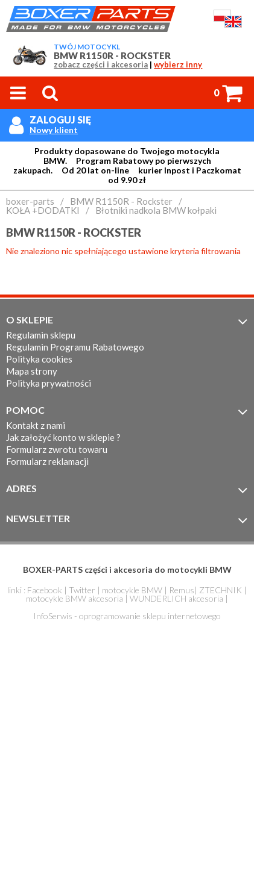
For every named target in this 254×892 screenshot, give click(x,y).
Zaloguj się (60, 119)
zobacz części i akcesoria (101, 65)
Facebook (44, 590)
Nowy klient (54, 130)
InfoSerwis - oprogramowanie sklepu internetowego (127, 616)
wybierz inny (178, 65)
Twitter (82, 590)
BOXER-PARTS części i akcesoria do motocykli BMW (127, 569)
